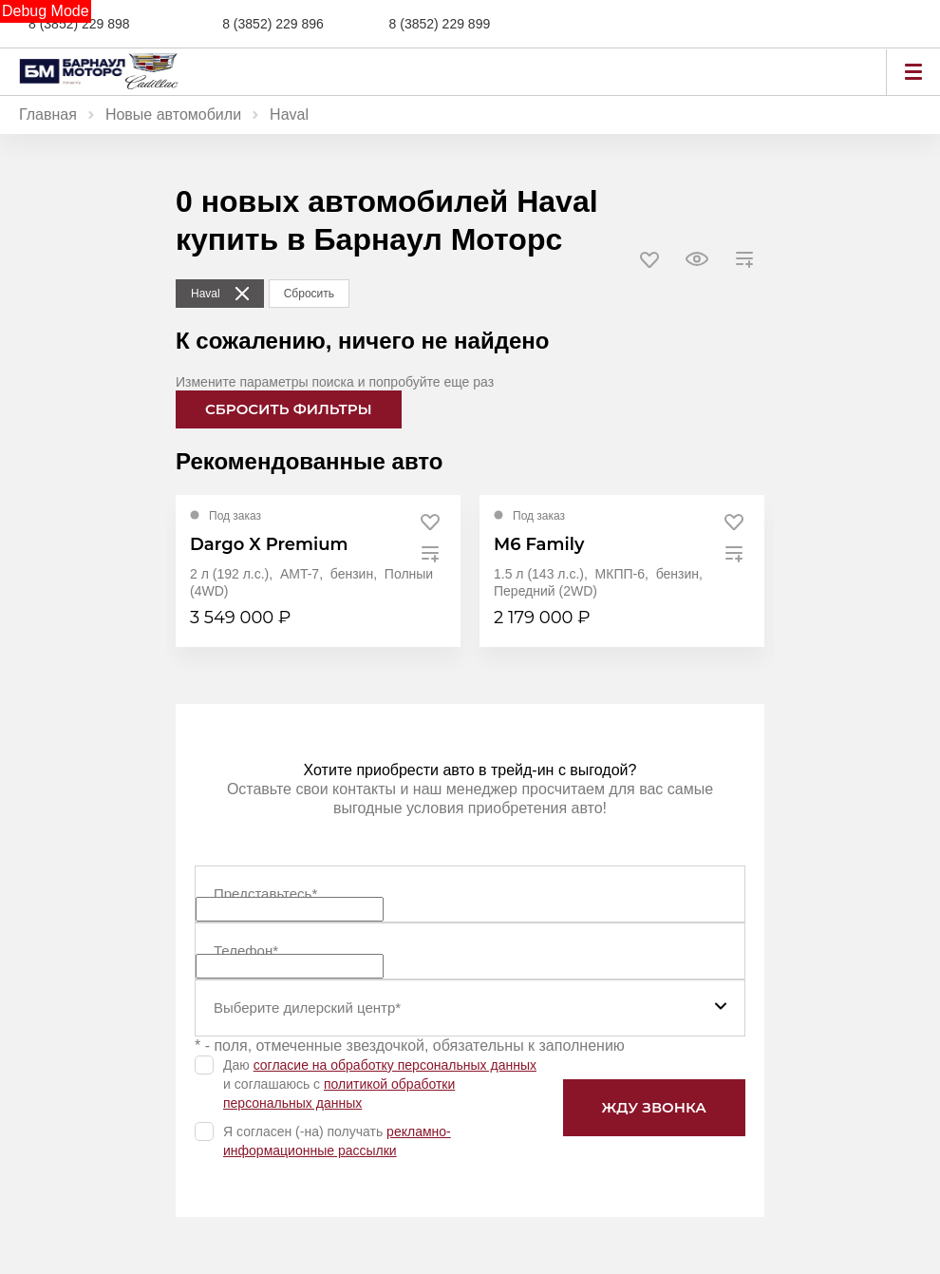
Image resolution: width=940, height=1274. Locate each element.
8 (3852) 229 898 (79, 23)
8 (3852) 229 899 (440, 23)
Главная (48, 114)
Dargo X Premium (269, 544)
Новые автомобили (173, 114)
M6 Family (539, 544)
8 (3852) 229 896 (273, 23)
